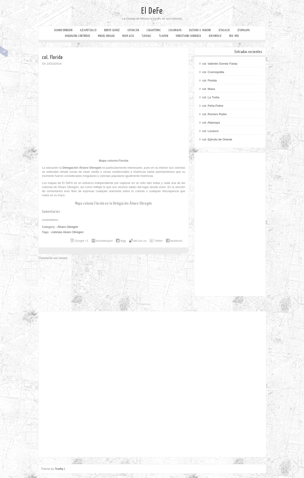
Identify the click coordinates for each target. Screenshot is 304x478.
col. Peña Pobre (213, 105)
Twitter (158, 240)
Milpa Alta (128, 36)
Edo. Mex (234, 36)
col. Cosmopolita (213, 72)
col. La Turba (210, 97)
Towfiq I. (60, 468)
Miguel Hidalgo (106, 36)
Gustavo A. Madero (200, 30)
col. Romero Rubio (214, 114)
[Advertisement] (230, 224)
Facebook (4, 51)
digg (123, 240)
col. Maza (208, 89)
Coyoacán (133, 30)
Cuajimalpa (174, 30)
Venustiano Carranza (188, 36)
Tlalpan (163, 36)
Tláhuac (146, 36)
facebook (176, 240)
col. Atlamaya (211, 122)
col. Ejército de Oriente (217, 139)
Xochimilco (215, 36)
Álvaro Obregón (63, 30)
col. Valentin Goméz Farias (220, 63)
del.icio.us (140, 240)
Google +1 (81, 240)
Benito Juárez (112, 30)
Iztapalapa (244, 30)
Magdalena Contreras (77, 36)
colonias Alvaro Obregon (67, 232)
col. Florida (209, 80)
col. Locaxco (210, 131)
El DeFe (152, 11)
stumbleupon (104, 240)
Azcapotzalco (88, 30)
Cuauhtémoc (154, 30)
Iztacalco (224, 30)
